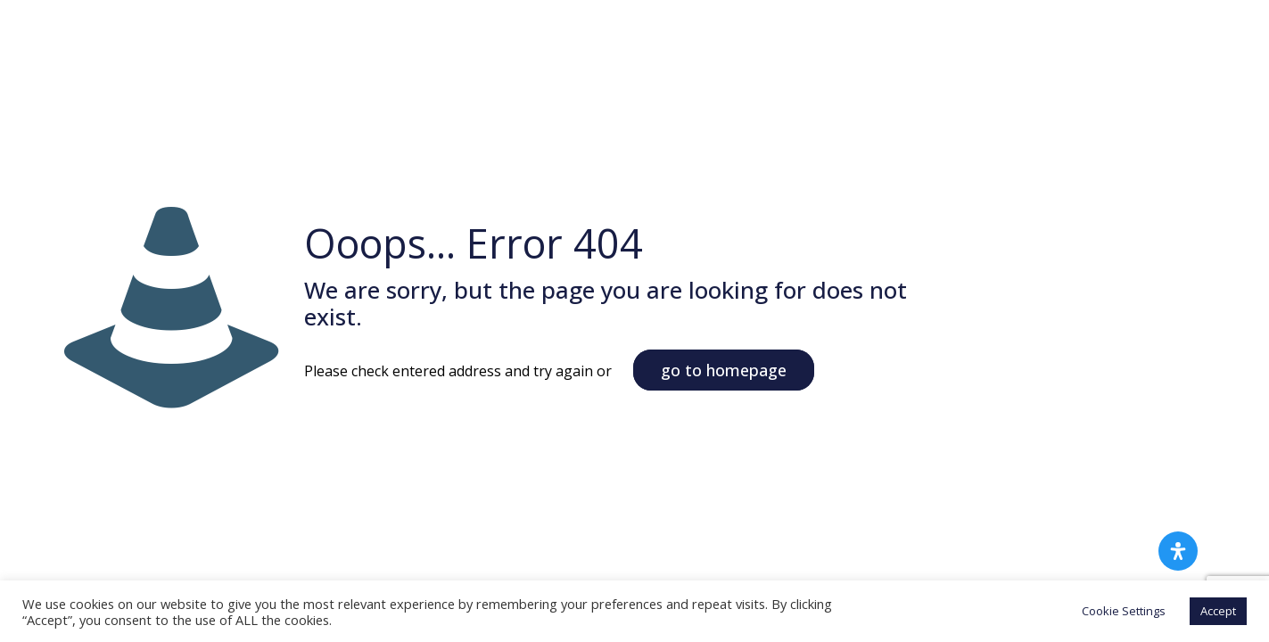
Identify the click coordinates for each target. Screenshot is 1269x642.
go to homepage (724, 370)
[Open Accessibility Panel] (1178, 551)
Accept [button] (1218, 611)
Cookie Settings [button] (1124, 611)
